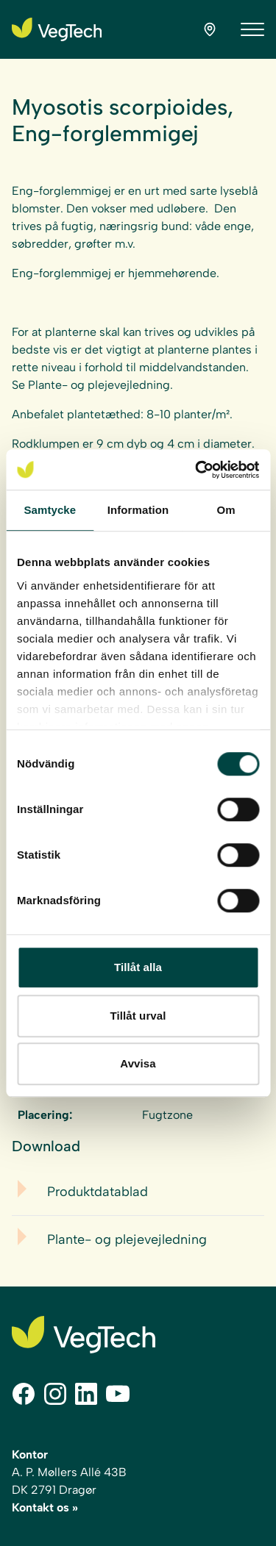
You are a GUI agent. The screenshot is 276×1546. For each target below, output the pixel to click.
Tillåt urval (138, 1015)
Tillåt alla (138, 967)
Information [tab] (138, 510)
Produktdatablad (97, 1192)
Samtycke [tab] (50, 510)
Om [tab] (226, 510)
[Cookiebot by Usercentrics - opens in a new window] (196, 469)
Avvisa (137, 1063)
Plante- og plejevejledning (127, 1239)
